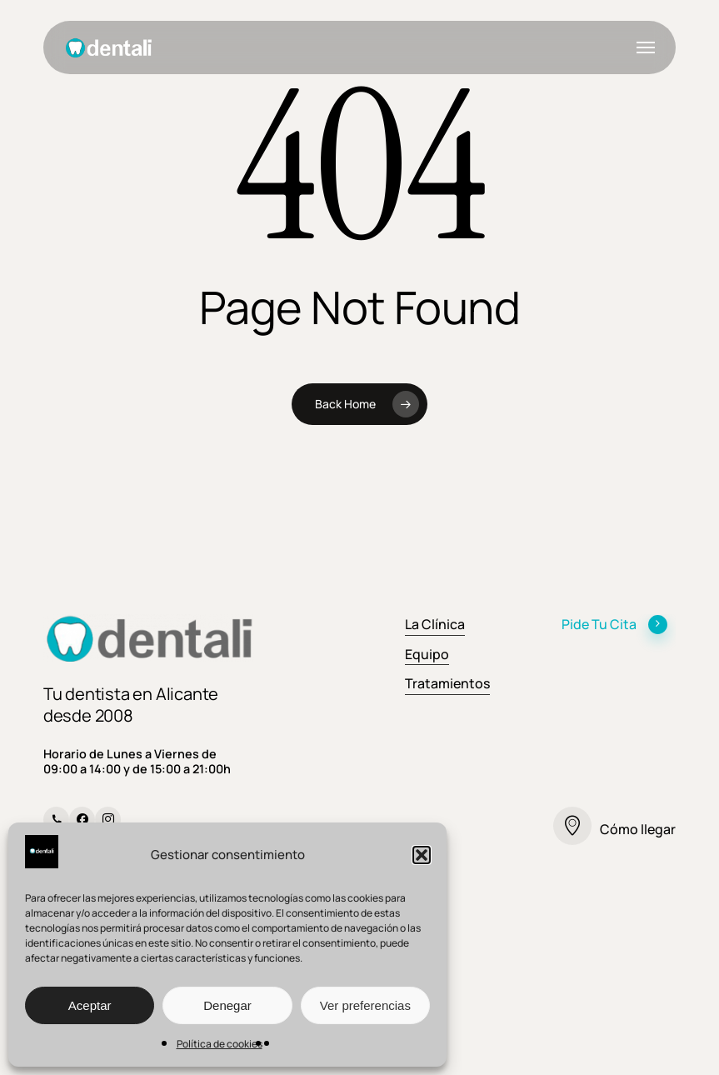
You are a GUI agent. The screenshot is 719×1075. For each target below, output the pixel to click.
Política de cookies (219, 1044)
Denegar (227, 1005)
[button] (421, 855)
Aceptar (90, 1005)
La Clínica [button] (435, 624)
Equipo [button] (427, 654)
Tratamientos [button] (447, 683)
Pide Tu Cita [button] (615, 624)
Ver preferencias (365, 1005)
